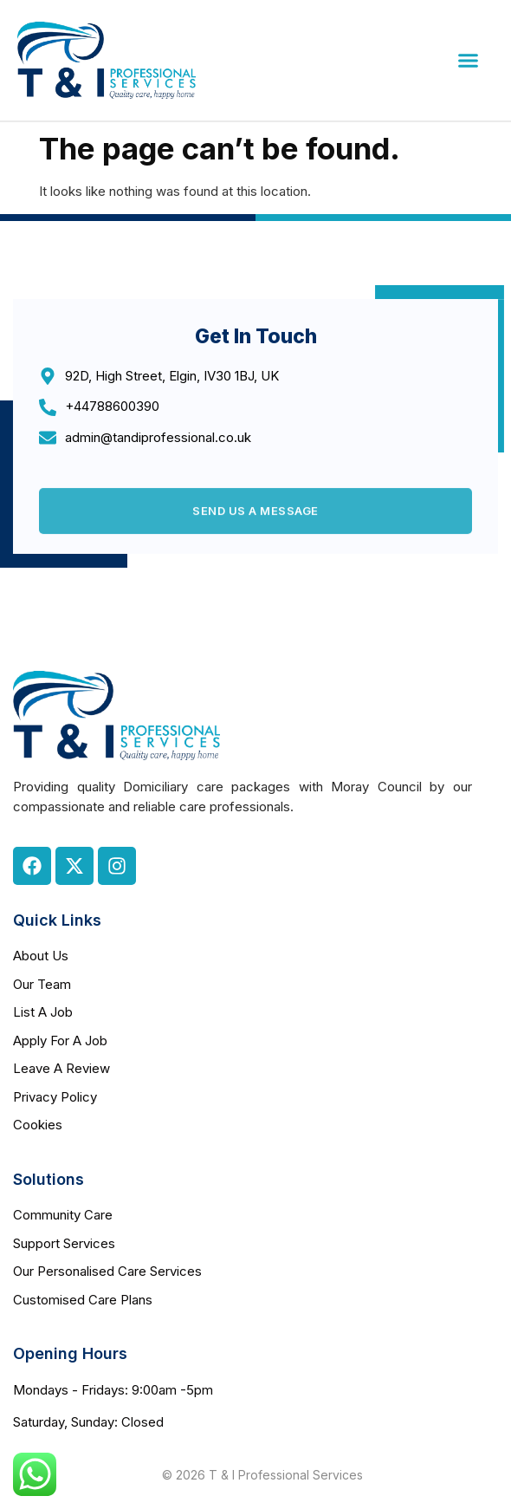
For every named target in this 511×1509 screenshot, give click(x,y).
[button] (468, 60)
